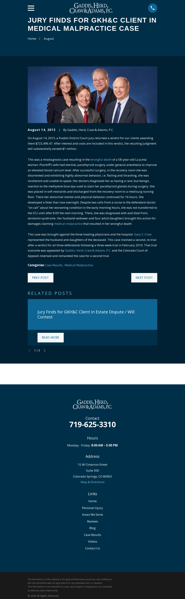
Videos (92, 541)
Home (92, 501)
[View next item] (44, 350)
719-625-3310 (92, 424)
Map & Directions (93, 482)
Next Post (144, 278)
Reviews (92, 521)
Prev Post (40, 278)
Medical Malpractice (79, 265)
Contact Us (92, 548)
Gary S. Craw (142, 234)
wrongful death (101, 159)
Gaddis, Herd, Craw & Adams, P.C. (88, 250)
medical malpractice (68, 224)
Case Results (53, 265)
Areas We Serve (92, 514)
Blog (92, 528)
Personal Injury (92, 508)
